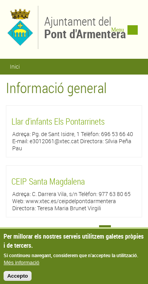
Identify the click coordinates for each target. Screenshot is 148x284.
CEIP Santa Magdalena (48, 181)
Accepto (17, 279)
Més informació (21, 265)
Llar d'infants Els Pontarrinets (58, 121)
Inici (15, 66)
